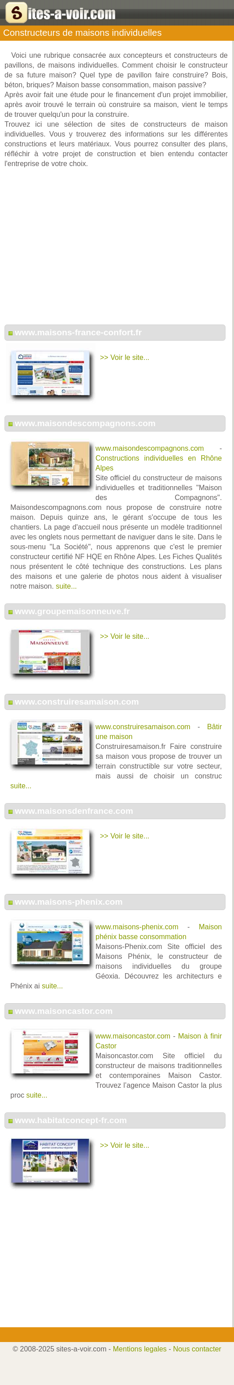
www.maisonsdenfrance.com (74, 811)
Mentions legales (140, 1349)
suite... (66, 586)
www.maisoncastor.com (64, 1011)
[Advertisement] (116, 251)
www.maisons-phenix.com (68, 901)
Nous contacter (197, 1349)
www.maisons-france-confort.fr (78, 332)
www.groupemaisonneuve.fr (72, 611)
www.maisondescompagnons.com (85, 423)
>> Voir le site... (124, 357)
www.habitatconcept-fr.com (71, 1120)
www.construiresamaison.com (77, 701)
